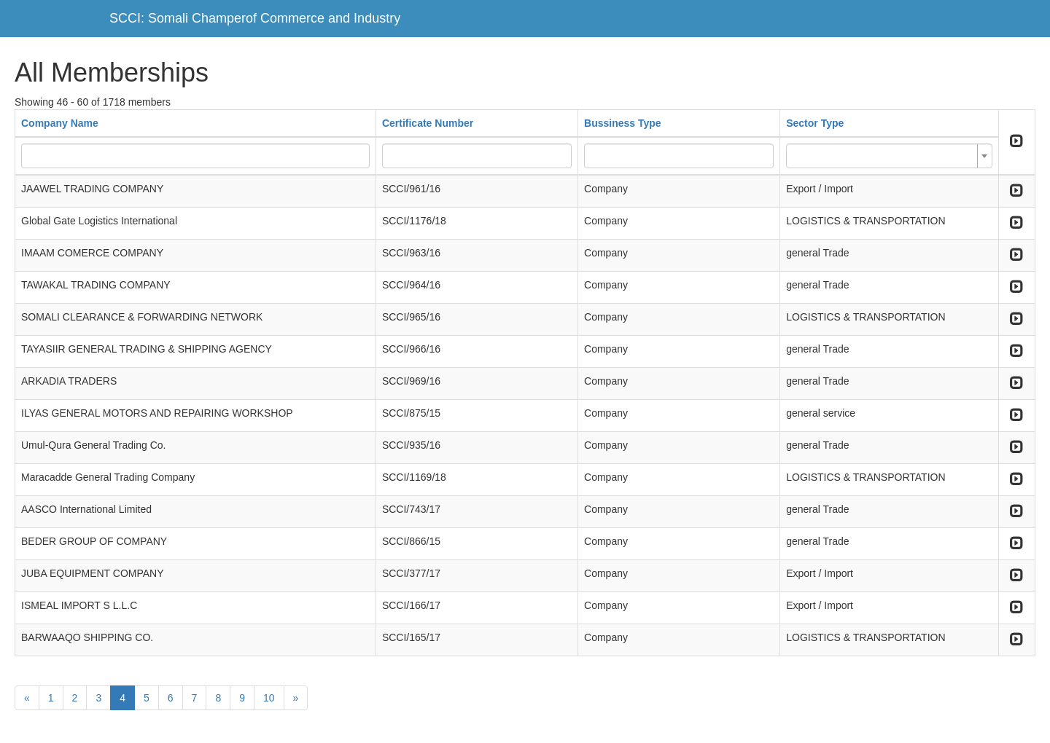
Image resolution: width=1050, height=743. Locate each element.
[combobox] (889, 156)
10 (269, 698)
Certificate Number (427, 123)
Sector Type (815, 123)
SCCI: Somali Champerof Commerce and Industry (254, 18)
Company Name (59, 123)
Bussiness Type (622, 123)
